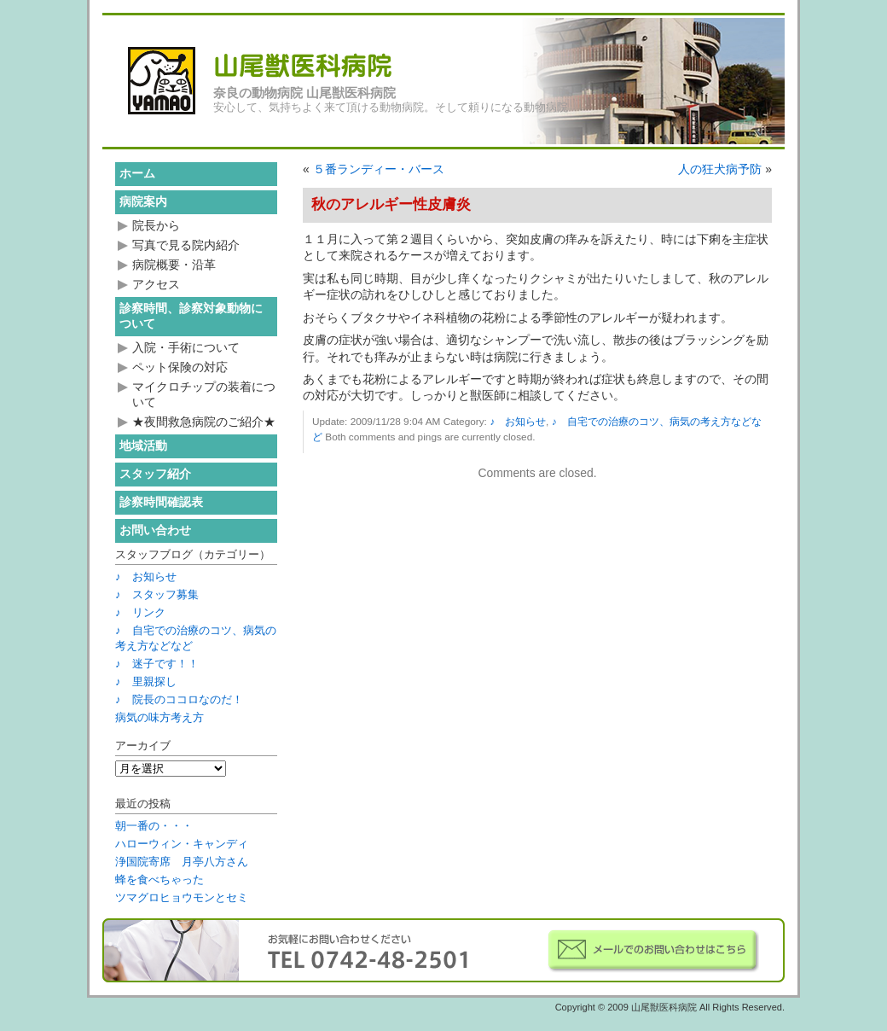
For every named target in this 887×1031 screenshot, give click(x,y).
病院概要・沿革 (174, 264)
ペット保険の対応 (180, 367)
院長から (156, 225)
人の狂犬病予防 (720, 169)
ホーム (137, 173)
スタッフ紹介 (155, 474)
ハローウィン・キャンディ (181, 843)
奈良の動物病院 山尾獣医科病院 (304, 93)
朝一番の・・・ (154, 825)
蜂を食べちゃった (159, 879)
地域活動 (143, 445)
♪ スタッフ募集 (157, 594)
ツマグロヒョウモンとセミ (181, 897)
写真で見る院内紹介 (186, 245)
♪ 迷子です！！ (157, 663)
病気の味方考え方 (159, 717)
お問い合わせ (155, 530)
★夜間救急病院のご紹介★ (203, 421)
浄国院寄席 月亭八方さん (181, 861)
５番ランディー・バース (378, 169)
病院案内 (143, 201)
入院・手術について (186, 347)
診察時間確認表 (161, 502)
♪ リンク (140, 612)
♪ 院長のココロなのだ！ (179, 699)
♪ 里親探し (146, 681)
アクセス (156, 284)
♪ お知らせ (518, 422)
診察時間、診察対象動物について (191, 315)
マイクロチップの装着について (203, 394)
